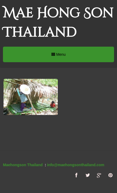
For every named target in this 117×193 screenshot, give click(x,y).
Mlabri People (30, 89)
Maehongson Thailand (23, 165)
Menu (58, 54)
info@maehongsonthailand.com (75, 165)
